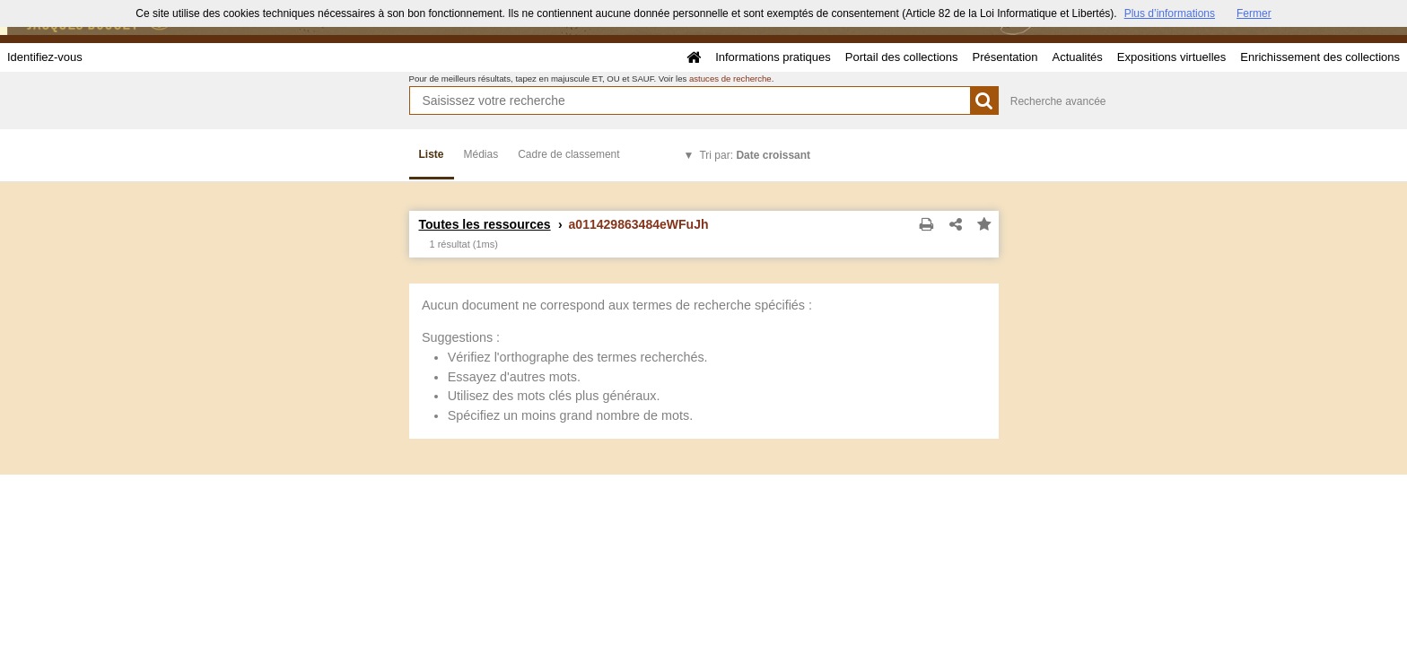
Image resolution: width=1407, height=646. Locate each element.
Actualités (1077, 57)
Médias (481, 154)
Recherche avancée (1058, 101)
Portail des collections (901, 57)
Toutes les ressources (485, 224)
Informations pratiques (773, 57)
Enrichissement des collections (1320, 57)
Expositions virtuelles (1171, 57)
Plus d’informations (1169, 13)
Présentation (1004, 57)
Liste (431, 154)
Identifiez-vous (45, 57)
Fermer (1254, 13)
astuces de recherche (730, 78)
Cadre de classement (568, 154)
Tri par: (754, 155)
